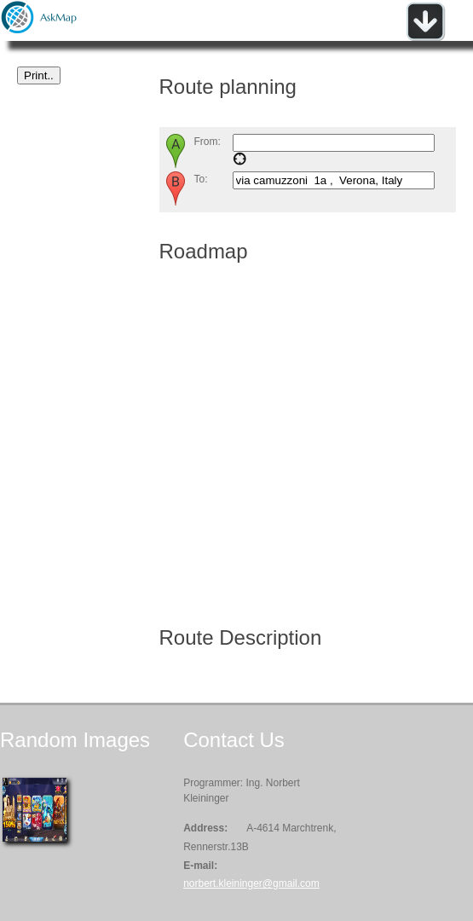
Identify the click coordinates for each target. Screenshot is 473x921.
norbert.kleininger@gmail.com (251, 883)
